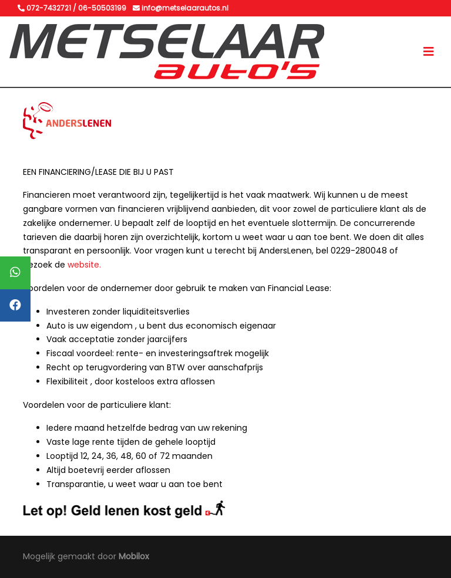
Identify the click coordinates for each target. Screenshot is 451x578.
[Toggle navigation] (429, 51)
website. (84, 265)
